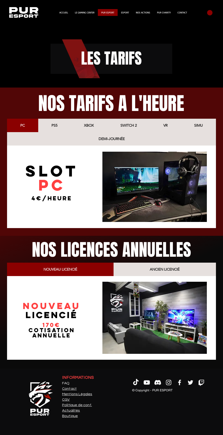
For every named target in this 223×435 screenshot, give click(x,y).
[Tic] (201, 382)
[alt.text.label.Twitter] (190, 382)
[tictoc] (135, 382)
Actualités (71, 410)
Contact (69, 388)
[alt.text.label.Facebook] (179, 382)
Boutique (70, 416)
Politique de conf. (77, 405)
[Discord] (157, 382)
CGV (66, 399)
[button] (210, 12)
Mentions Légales (77, 394)
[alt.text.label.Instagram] (168, 382)
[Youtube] (146, 382)
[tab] (22, 125)
